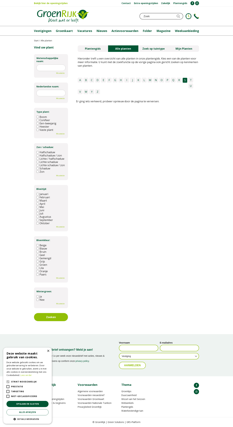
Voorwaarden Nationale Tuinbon (94, 402)
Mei (40, 207)
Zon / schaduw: (45, 147)
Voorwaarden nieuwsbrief (91, 395)
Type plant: (43, 111)
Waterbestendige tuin (132, 410)
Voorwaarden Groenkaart (91, 399)
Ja (39, 296)
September (44, 220)
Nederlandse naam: (47, 86)
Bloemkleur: (43, 240)
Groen (41, 265)
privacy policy (82, 361)
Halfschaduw (45, 152)
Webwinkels (127, 402)
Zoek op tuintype (153, 48)
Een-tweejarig (46, 123)
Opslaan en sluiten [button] (27, 404)
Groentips (126, 391)
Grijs (40, 261)
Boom (41, 117)
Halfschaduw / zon (49, 155)
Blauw (41, 248)
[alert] (27, 386)
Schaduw (43, 168)
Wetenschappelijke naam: (47, 60)
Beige (41, 245)
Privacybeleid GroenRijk (90, 406)
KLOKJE (188, 16)
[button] (27, 419)
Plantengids (93, 48)
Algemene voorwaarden (90, 391)
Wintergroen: (44, 291)
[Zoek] (161, 16)
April (40, 204)
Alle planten (123, 48)
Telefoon (196, 16)
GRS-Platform (133, 422)
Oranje (42, 271)
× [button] (48, 351)
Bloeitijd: (41, 188)
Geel (40, 255)
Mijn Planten (184, 48)
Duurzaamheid (129, 395)
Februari (43, 197)
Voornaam (124, 342)
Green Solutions (116, 422)
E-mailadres (166, 342)
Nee (40, 300)
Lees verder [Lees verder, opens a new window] (26, 375)
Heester (42, 126)
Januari (42, 194)
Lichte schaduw (47, 162)
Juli (39, 213)
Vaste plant (44, 130)
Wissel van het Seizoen (133, 399)
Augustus (43, 217)
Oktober (43, 223)
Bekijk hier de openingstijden (51, 3)
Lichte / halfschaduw (50, 159)
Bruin (41, 252)
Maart (41, 200)
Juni (40, 210)
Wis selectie (60, 73)
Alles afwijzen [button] (27, 412)
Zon (40, 172)
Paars (41, 274)
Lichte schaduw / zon (50, 165)
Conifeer (43, 120)
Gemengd (43, 258)
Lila (40, 268)
